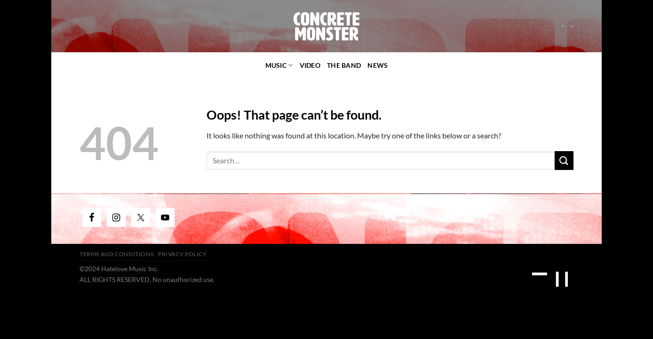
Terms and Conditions (116, 254)
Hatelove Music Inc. (130, 269)
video (310, 65)
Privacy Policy (182, 254)
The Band (344, 65)
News (377, 65)
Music (279, 65)
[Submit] (564, 160)
